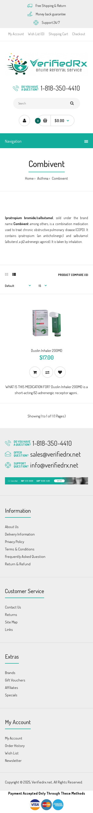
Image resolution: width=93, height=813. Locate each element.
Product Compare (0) (73, 275)
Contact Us (13, 607)
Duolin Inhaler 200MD (46, 350)
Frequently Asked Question (25, 556)
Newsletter (13, 760)
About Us (12, 526)
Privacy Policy (14, 541)
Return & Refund (18, 564)
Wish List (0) (36, 34)
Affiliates (11, 687)
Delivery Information (20, 534)
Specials (11, 695)
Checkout (78, 34)
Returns (11, 614)
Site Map (11, 622)
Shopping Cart (58, 34)
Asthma (42, 178)
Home (29, 178)
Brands (10, 672)
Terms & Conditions (19, 549)
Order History (15, 745)
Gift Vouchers (15, 680)
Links (9, 629)
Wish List (12, 753)
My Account (16, 34)
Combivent (59, 178)
